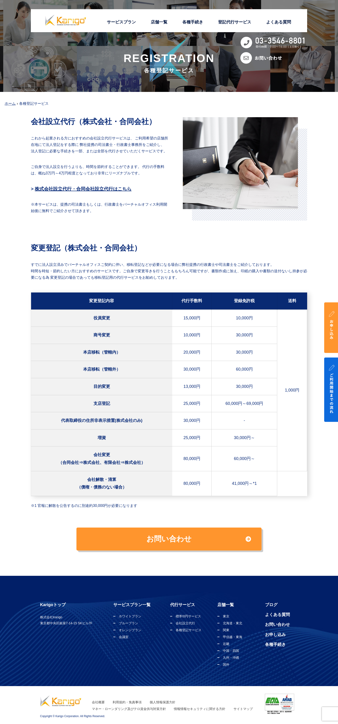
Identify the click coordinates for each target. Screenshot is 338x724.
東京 (226, 616)
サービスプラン (121, 22)
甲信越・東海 (232, 637)
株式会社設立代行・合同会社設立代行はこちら (83, 188)
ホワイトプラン (130, 616)
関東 (226, 630)
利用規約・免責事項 (127, 702)
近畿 (226, 644)
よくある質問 (278, 22)
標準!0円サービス (188, 616)
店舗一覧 (159, 22)
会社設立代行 (185, 623)
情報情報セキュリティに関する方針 (199, 709)
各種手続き (192, 22)
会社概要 (98, 702)
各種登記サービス (188, 630)
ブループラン (128, 623)
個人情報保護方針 (162, 702)
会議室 (123, 637)
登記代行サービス (234, 22)
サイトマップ (243, 709)
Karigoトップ (53, 604)
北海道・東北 (232, 623)
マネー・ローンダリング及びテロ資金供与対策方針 (129, 709)
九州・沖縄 (231, 657)
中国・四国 (231, 651)
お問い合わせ (277, 624)
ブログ (271, 604)
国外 (226, 664)
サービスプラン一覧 (132, 604)
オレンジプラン (130, 630)
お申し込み (275, 634)
